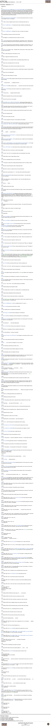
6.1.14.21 (14, 541)
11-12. (2, 17)
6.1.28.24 (15, 548)
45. (1, 99)
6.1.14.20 (15, 557)
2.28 (4, 123)
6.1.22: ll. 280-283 (9, 363)
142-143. (2, 299)
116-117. (2, 246)
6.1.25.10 (22, 562)
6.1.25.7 (19, 497)
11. (1, 625)
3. (1, 459)
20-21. (2, 40)
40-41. (2, 88)
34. (1, 75)
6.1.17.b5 (6, 85)
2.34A (6, 102)
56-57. (2, 119)
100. (2, 211)
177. (2, 377)
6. (1, 608)
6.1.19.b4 (5, 470)
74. (1, 153)
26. (1, 707)
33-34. (2, 529)
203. (2, 443)
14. (1, 635)
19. (1, 37)
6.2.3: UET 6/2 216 (9, 246)
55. (1, 116)
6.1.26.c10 (7, 17)
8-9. (2, 470)
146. (2, 309)
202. (2, 440)
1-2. (2, 456)
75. (1, 156)
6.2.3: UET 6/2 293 (7, 466)
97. (1, 201)
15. (1, 639)
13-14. (2, 21)
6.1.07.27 (11, 663)
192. (2, 412)
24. (1, 509)
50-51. (2, 566)
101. (2, 212)
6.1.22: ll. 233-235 (7, 431)
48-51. (2, 106)
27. (1, 53)
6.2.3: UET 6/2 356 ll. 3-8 (21, 9)
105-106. (2, 225)
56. (1, 583)
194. (2, 418)
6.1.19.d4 (12, 628)
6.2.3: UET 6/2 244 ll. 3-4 (23, 635)
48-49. (2, 562)
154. (2, 332)
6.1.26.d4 (6, 78)
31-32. (2, 525)
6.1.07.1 (6, 9)
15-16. (2, 686)
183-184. (2, 389)
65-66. (2, 131)
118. (2, 250)
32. (1, 69)
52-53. (2, 110)
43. (1, 553)
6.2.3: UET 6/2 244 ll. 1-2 (23, 631)
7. (1, 611)
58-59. (2, 122)
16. (1, 28)
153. (2, 329)
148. (2, 315)
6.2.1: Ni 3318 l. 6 (7, 223)
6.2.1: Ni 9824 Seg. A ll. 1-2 (12, 9)
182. (2, 385)
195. (2, 421)
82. (1, 175)
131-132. (2, 272)
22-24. (2, 699)
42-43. (2, 92)
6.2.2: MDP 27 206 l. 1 (14, 631)
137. (2, 283)
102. (2, 216)
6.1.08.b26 (7, 225)
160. (2, 345)
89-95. (2, 193)
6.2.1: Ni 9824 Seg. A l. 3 (8, 303)
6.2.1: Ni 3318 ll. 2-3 (7, 216)
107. (2, 226)
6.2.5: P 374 (13, 223)
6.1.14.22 (15, 562)
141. (2, 296)
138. (2, 286)
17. (1, 31)
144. (2, 303)
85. (1, 183)
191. (2, 409)
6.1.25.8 (17, 553)
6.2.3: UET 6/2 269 (7, 175)
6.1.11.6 (5, 462)
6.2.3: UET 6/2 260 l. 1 (16, 102)
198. (2, 431)
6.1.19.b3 (6, 477)
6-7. (2, 466)
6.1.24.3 (9, 470)
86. (1, 186)
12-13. (2, 477)
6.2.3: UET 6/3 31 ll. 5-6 (13, 335)
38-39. (2, 85)
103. (2, 220)
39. (1, 544)
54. (1, 113)
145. (2, 306)
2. (1, 596)
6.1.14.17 (18, 501)
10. (1, 621)
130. (2, 269)
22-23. (2, 44)
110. (2, 233)
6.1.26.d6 (9, 312)
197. (2, 428)
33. (1, 72)
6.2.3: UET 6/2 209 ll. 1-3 (22, 548)
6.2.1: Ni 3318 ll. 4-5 (7, 220)
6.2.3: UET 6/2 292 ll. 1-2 (13, 17)
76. (1, 159)
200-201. (2, 437)
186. (2, 396)
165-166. (2, 359)
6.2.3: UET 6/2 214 (7, 250)
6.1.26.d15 (22, 525)
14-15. (2, 483)
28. (1, 56)
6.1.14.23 (14, 553)
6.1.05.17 (5, 312)
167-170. (2, 363)
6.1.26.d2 (5, 459)
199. (2, 434)
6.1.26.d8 (5, 306)
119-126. (2, 254)
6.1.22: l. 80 (9, 462)
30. (1, 521)
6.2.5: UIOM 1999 (11, 428)
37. (1, 82)
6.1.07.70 (6, 49)
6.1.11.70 (25, 529)
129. (2, 266)
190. (2, 406)
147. (2, 312)
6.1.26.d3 (13, 462)
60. (1, 123)
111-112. (2, 236)
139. (2, 289)
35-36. (2, 78)
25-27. (2, 513)
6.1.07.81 (7, 335)
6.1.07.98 (5, 440)
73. (1, 150)
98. (1, 204)
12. (1, 628)
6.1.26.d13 (6, 456)
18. (1, 34)
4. (1, 602)
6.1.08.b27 (6, 226)
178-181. (2, 380)
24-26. (2, 49)
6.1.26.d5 (5, 315)
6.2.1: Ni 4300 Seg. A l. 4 (8, 31)
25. (1, 703)
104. (2, 223)
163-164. (2, 355)
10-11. (2, 474)
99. (1, 208)
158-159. (2, 342)
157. (2, 339)
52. (1, 570)
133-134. (2, 276)
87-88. (2, 189)
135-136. (2, 279)
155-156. (2, 335)
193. (2, 415)
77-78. (2, 162)
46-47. (2, 102)
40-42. (2, 548)
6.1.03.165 (13, 573)
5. (1, 605)
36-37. (2, 537)
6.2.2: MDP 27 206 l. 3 (14, 635)
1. (1, 644)
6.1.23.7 (7, 229)
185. (2, 393)
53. (1, 573)
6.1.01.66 (5, 428)
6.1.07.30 (11, 650)
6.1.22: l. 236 (9, 102)
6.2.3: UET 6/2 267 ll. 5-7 (9, 193)
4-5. (2, 462)
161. (2, 348)
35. (1, 533)
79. (1, 165)
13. (1, 631)
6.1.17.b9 (19, 562)
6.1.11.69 (18, 525)
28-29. (2, 517)
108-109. (2, 229)
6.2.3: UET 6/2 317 (24, 557)
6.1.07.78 (13, 699)
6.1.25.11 (19, 557)
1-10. (2, 9)
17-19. (2, 690)
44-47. (2, 557)
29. (1, 59)
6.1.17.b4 (6, 88)
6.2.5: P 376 (14, 690)
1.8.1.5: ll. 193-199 (30, 548)
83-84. (2, 179)
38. (1, 541)
